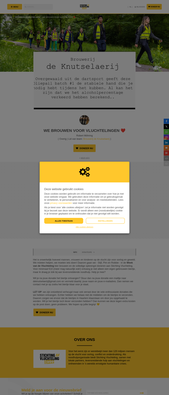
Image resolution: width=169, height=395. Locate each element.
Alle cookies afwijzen (84, 227)
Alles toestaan (63, 221)
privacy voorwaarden (61, 203)
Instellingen (105, 221)
